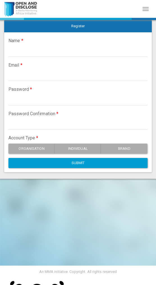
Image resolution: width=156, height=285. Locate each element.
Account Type (21, 138)
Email (13, 65)
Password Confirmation (31, 113)
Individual (78, 148)
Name (14, 40)
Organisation (31, 148)
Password (18, 89)
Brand (124, 148)
